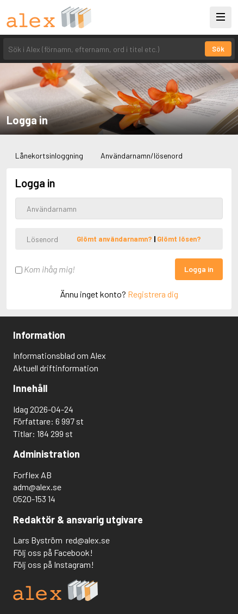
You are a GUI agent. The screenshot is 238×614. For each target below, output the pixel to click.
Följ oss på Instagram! (53, 564)
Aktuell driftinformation (55, 368)
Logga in (199, 269)
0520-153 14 (34, 498)
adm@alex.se (37, 487)
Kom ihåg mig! (45, 269)
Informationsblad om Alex (59, 355)
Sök (218, 49)
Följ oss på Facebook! (53, 552)
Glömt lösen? (179, 239)
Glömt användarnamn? (115, 239)
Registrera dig (153, 294)
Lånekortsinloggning (49, 155)
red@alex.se (88, 540)
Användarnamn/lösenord (142, 155)
